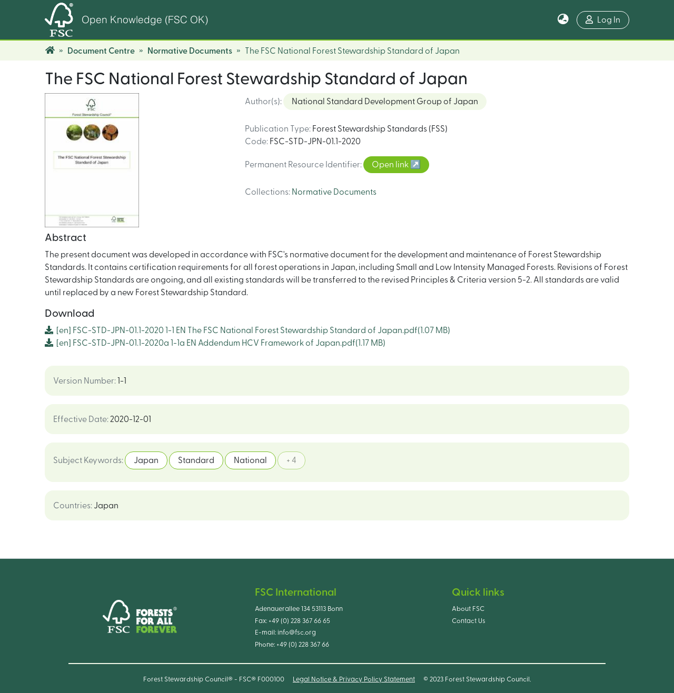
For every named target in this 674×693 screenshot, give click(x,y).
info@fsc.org (296, 632)
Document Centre (101, 51)
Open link (391, 164)
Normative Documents (189, 51)
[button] (563, 20)
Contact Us (468, 621)
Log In (603, 19)
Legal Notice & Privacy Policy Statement (354, 679)
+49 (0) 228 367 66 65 (299, 621)
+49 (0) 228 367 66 (302, 644)
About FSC (468, 609)
